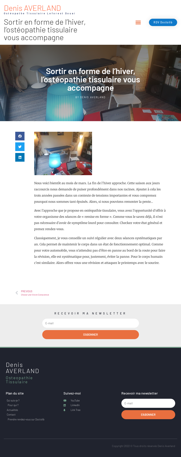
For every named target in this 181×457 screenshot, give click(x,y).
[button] (138, 22)
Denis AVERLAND (32, 7)
